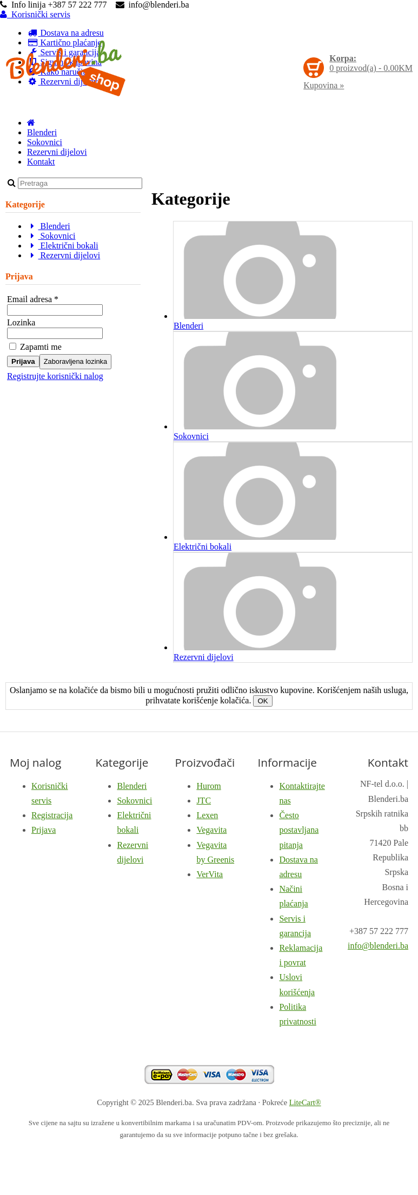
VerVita (209, 874)
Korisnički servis (35, 14)
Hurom (208, 786)
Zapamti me (35, 346)
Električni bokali (62, 245)
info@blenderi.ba (378, 945)
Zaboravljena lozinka (75, 361)
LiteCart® (305, 1102)
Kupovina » (323, 85)
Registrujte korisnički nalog (55, 376)
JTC (203, 800)
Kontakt (41, 161)
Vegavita (211, 829)
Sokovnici (44, 142)
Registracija (51, 815)
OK (262, 701)
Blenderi (42, 132)
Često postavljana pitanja (299, 830)
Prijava (23, 361)
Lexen (207, 815)
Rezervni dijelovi (57, 151)
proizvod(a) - (371, 63)
